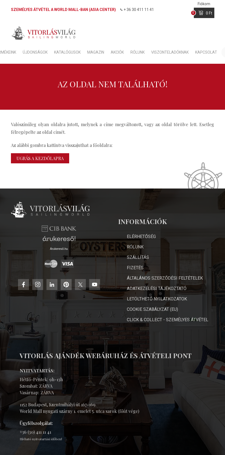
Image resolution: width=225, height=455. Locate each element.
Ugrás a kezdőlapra (40, 158)
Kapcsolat (206, 52)
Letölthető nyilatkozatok (157, 299)
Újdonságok (35, 52)
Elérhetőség (141, 236)
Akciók (117, 52)
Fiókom (204, 4)
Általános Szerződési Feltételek (165, 278)
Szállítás (138, 257)
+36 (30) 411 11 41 (35, 432)
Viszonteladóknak (170, 52)
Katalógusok (67, 52)
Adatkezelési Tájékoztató (156, 288)
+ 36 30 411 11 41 (137, 9)
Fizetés (135, 267)
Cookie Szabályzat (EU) (152, 309)
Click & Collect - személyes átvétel (167, 319)
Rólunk (137, 52)
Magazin (95, 52)
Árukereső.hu (59, 248)
